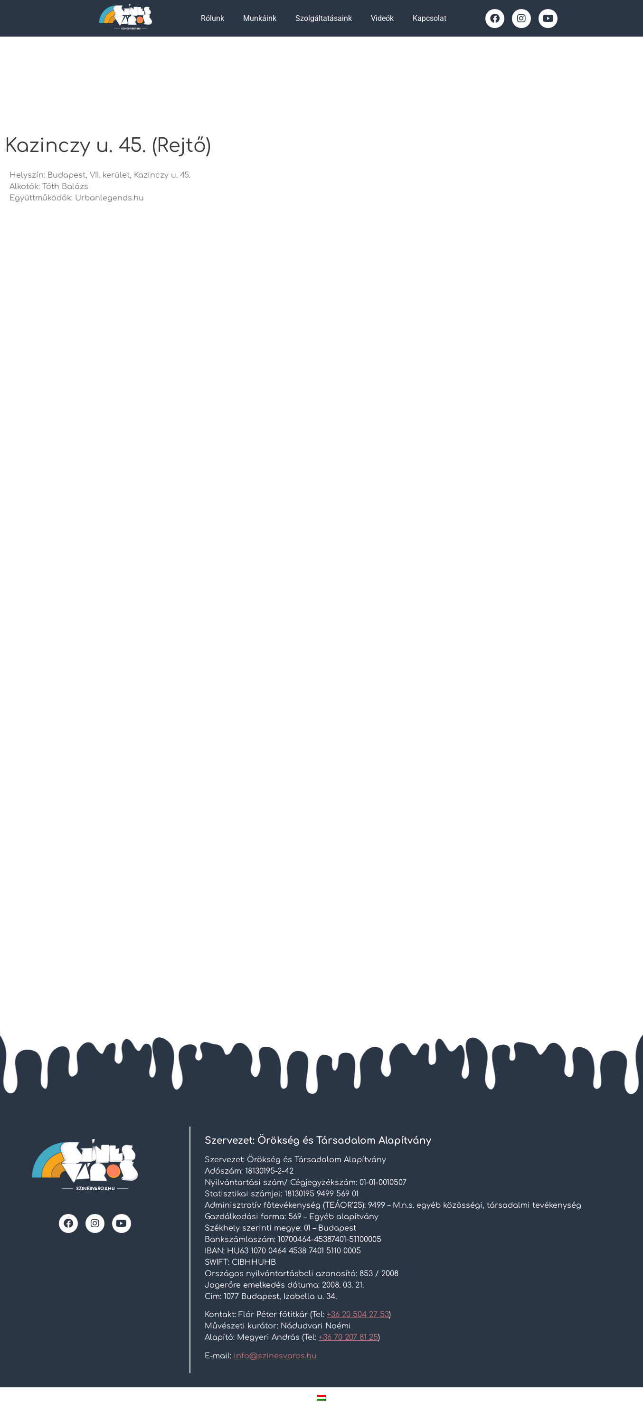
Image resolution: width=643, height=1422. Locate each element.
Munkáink (259, 18)
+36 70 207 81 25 (348, 1337)
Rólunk (212, 18)
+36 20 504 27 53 (358, 1314)
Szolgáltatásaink (323, 18)
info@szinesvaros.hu (275, 1356)
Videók (382, 18)
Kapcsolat (429, 18)
